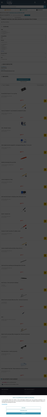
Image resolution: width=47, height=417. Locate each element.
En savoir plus (4, 404)
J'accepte (23, 413)
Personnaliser (23, 410)
